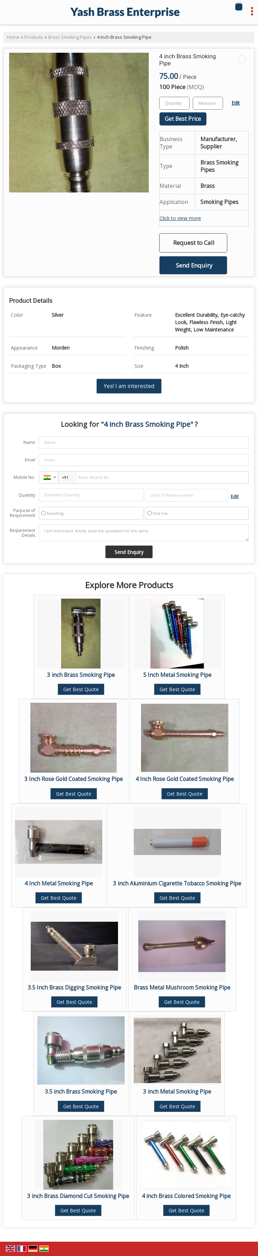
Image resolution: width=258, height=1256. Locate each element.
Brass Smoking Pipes (70, 37)
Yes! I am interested (129, 386)
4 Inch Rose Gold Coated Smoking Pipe (184, 779)
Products (33, 37)
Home (13, 37)
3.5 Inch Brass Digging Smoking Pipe (74, 987)
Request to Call (193, 243)
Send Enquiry (194, 265)
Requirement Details (22, 533)
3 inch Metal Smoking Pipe (177, 1091)
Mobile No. (24, 477)
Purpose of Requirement (22, 513)
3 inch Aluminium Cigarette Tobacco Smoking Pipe (177, 883)
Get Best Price (183, 119)
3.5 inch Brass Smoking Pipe (81, 1091)
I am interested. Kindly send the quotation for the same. (144, 533)
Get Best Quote (81, 689)
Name (29, 442)
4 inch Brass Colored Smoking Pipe (186, 1196)
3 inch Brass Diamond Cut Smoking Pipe (78, 1196)
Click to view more (180, 218)
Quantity (27, 495)
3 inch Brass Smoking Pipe (81, 675)
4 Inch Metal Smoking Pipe (58, 883)
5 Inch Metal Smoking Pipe (177, 675)
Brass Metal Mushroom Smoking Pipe (182, 987)
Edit (235, 103)
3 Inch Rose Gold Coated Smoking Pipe (73, 779)
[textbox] (208, 103)
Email (30, 460)
